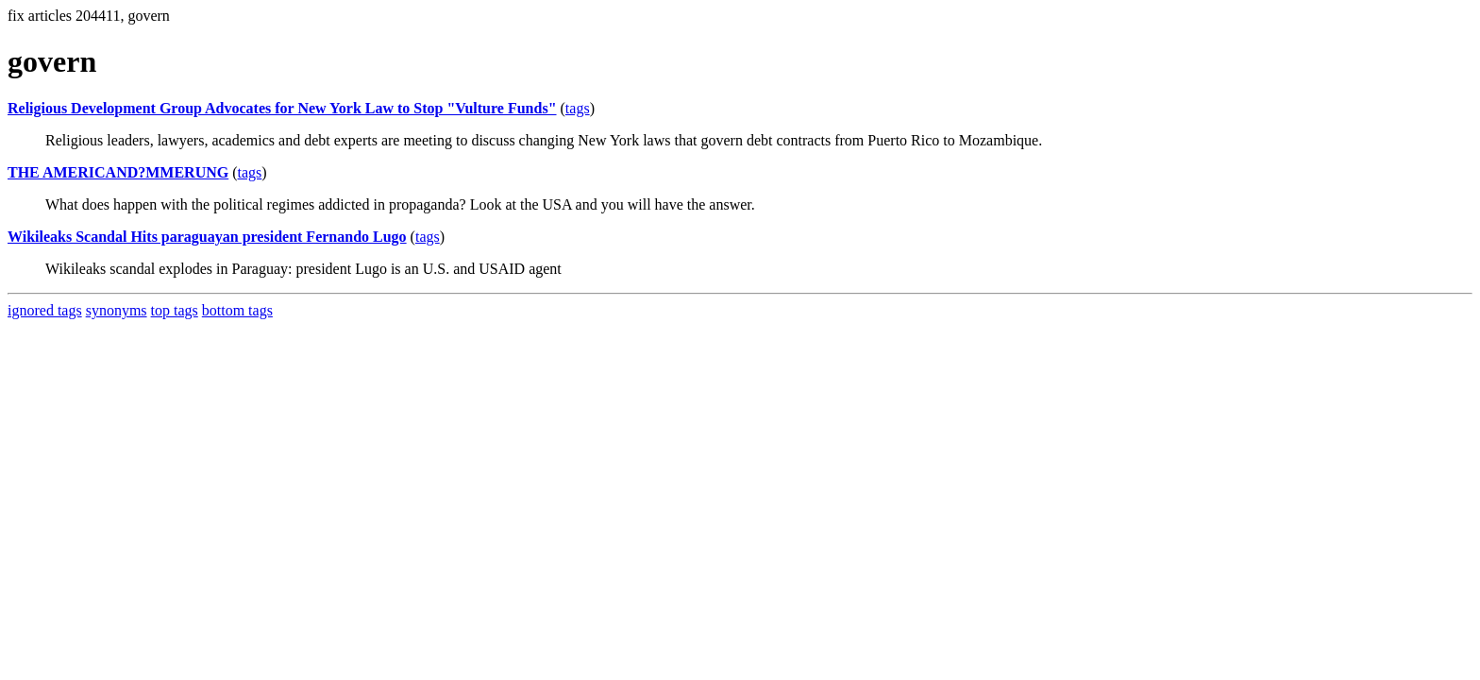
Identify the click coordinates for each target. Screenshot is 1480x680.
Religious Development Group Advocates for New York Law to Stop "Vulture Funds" (282, 108)
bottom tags (237, 310)
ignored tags (45, 310)
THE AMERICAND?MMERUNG (118, 172)
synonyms (116, 310)
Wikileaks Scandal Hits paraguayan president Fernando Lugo (207, 237)
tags (577, 108)
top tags (174, 310)
